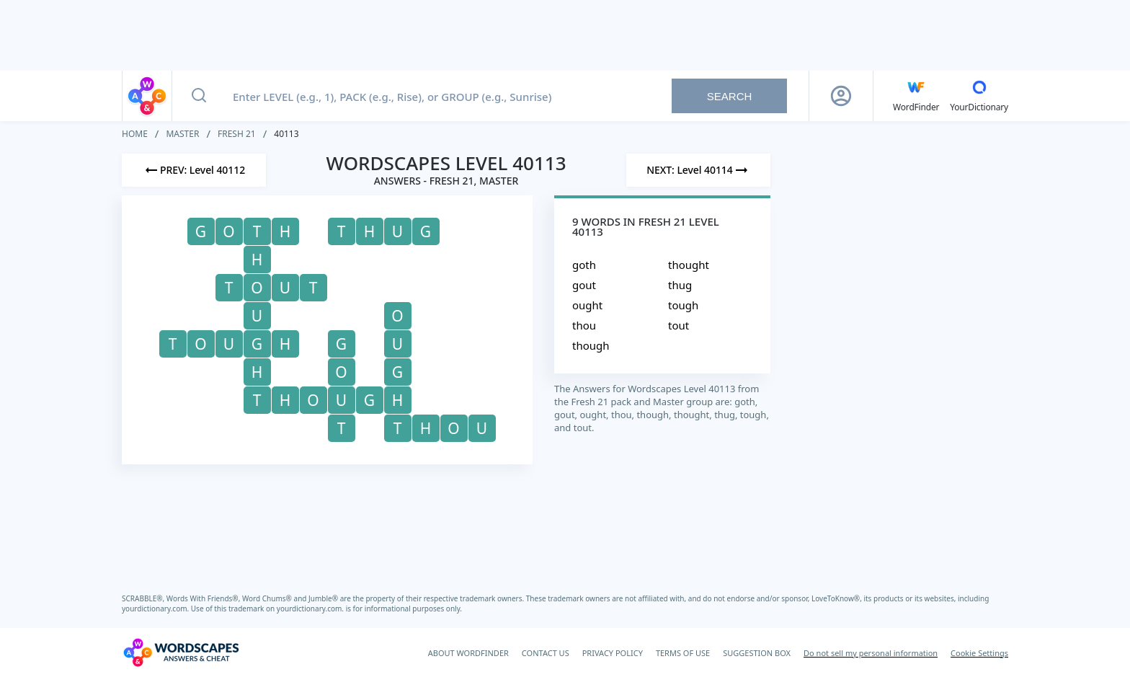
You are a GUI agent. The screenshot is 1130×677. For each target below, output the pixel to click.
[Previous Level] (194, 170)
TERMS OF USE (683, 652)
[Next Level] (698, 170)
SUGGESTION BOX (757, 652)
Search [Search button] (729, 96)
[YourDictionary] (979, 96)
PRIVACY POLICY (612, 652)
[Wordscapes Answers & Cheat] (181, 652)
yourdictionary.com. (156, 608)
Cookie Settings (979, 652)
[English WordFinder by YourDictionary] (916, 96)
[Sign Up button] (841, 96)
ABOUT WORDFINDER (468, 652)
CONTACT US (545, 652)
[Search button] (199, 96)
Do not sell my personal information (871, 652)
